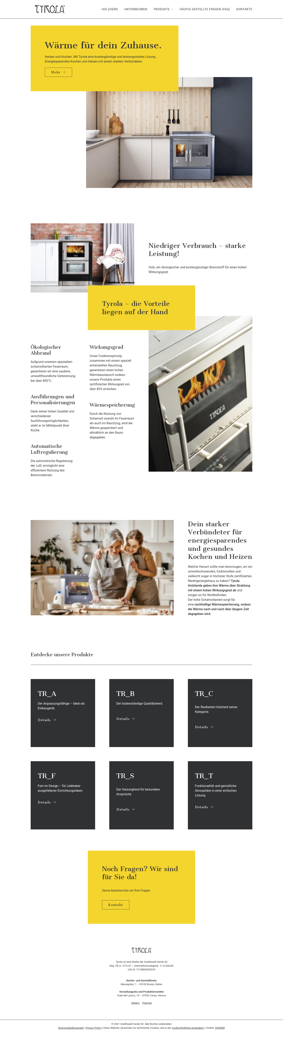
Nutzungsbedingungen (71, 1027)
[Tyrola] (45, 9)
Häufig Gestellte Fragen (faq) (205, 9)
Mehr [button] (58, 72)
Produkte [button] (163, 9)
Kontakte (244, 9)
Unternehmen (135, 9)
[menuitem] (111, 9)
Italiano (135, 1002)
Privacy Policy (94, 1027)
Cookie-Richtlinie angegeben (188, 1027)
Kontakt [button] (115, 905)
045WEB (220, 1027)
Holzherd (110, 9)
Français (147, 1002)
